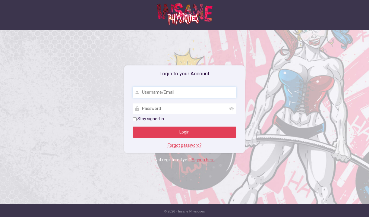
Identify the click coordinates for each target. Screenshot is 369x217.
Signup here (203, 159)
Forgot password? (185, 145)
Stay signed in (148, 118)
